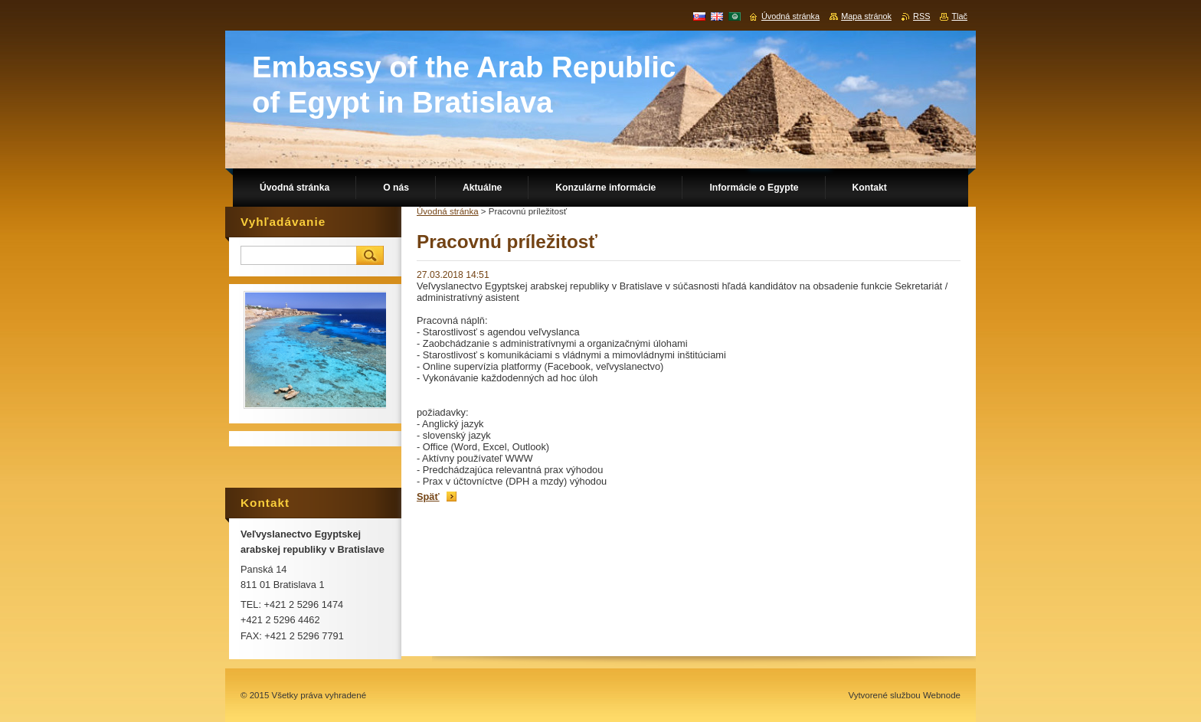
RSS (921, 16)
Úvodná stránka (448, 211)
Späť (428, 496)
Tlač (959, 16)
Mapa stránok (866, 16)
